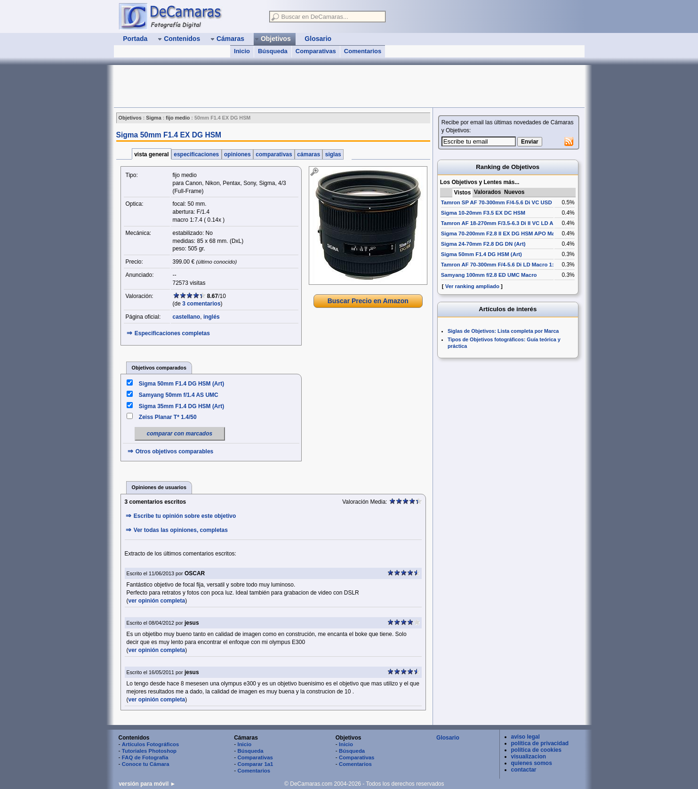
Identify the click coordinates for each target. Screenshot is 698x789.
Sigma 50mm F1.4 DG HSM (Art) (181, 383)
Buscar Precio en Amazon (368, 301)
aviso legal (525, 736)
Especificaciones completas (172, 333)
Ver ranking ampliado (472, 286)
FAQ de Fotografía (145, 757)
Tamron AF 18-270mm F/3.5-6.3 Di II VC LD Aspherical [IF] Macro (522, 223)
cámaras (308, 154)
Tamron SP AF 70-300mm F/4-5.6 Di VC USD (496, 202)
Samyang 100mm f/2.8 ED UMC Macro (489, 275)
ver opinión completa (156, 600)
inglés (211, 317)
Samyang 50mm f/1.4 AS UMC (178, 395)
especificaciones (196, 154)
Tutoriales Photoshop (149, 751)
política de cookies (536, 750)
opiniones (237, 154)
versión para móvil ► (147, 784)
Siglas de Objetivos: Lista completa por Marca (503, 331)
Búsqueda (273, 51)
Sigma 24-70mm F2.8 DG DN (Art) (483, 244)
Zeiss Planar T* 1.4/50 (168, 417)
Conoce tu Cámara (145, 764)
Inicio (242, 51)
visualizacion (528, 756)
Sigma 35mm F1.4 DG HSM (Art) (181, 406)
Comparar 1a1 (255, 764)
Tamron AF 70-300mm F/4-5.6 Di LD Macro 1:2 (499, 264)
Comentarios (362, 51)
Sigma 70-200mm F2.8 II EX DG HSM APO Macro (502, 233)
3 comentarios (201, 303)
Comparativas (316, 51)
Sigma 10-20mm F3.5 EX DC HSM (483, 213)
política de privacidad (540, 743)
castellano (187, 317)
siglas (333, 154)
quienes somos (531, 763)
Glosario (447, 737)
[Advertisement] (285, 86)
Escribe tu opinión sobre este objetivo (185, 516)
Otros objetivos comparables (174, 451)
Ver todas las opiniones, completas (181, 530)
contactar (524, 769)
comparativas (274, 154)
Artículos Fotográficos (150, 744)
